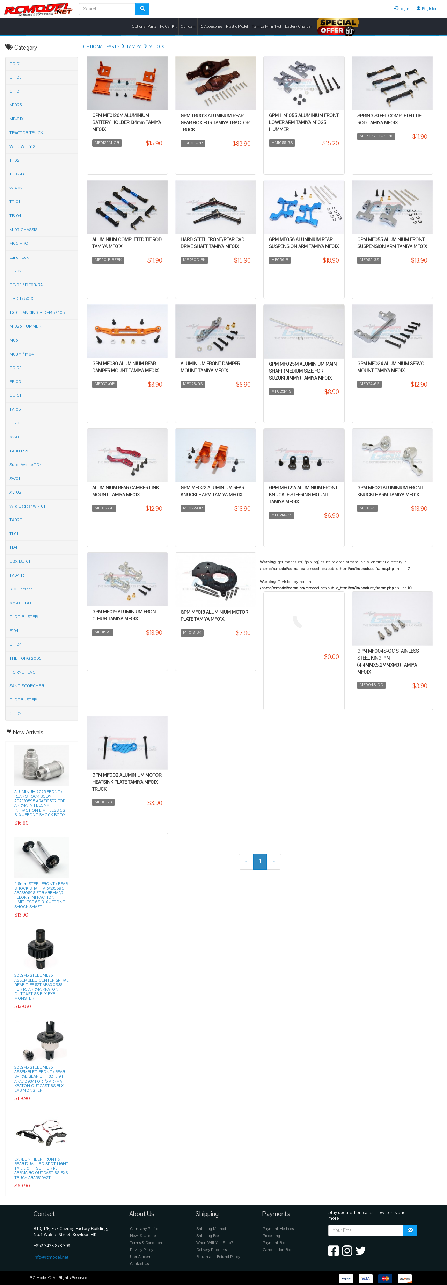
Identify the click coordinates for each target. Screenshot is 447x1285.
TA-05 (15, 409)
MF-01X (156, 47)
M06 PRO (18, 243)
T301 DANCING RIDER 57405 (37, 312)
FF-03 (15, 382)
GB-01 (15, 395)
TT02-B (16, 174)
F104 (14, 630)
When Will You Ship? (214, 1242)
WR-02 (16, 188)
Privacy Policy (141, 1249)
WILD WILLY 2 (22, 146)
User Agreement (143, 1256)
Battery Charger (298, 26)
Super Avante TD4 (25, 464)
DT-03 (15, 77)
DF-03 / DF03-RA (26, 285)
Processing (271, 1236)
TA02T (15, 520)
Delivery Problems (211, 1249)
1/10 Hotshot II (22, 589)
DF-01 (15, 423)
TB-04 (15, 215)
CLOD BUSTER (23, 616)
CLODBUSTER (23, 700)
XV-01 (14, 437)
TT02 (14, 160)
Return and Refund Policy (218, 1256)
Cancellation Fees (277, 1249)
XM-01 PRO (20, 603)
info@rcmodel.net (51, 1257)
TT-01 (14, 201)
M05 (13, 340)
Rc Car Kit (168, 26)
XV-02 (15, 492)
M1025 (15, 105)
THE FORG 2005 (25, 658)
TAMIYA (134, 47)
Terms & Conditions (146, 1242)
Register (426, 9)
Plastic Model (237, 26)
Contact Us (139, 1263)
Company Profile (144, 1229)
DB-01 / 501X (21, 298)
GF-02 (15, 713)
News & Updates (143, 1236)
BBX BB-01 (19, 561)
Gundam (188, 26)
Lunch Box (19, 257)
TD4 (13, 547)
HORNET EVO (22, 672)
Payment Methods (278, 1229)
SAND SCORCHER (26, 686)
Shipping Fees (208, 1236)
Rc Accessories (210, 26)
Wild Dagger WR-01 (27, 506)
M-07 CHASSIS (23, 229)
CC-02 (15, 368)
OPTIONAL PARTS (101, 47)
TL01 (13, 534)
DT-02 (15, 271)
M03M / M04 (21, 354)
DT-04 (15, 644)
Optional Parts (144, 26)
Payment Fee (274, 1242)
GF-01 (15, 91)
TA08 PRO (19, 451)
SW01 (14, 478)
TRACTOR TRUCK (26, 133)
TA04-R (16, 575)
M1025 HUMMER (25, 326)
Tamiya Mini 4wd (266, 26)
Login (401, 9)
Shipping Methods (211, 1229)
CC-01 (15, 63)
